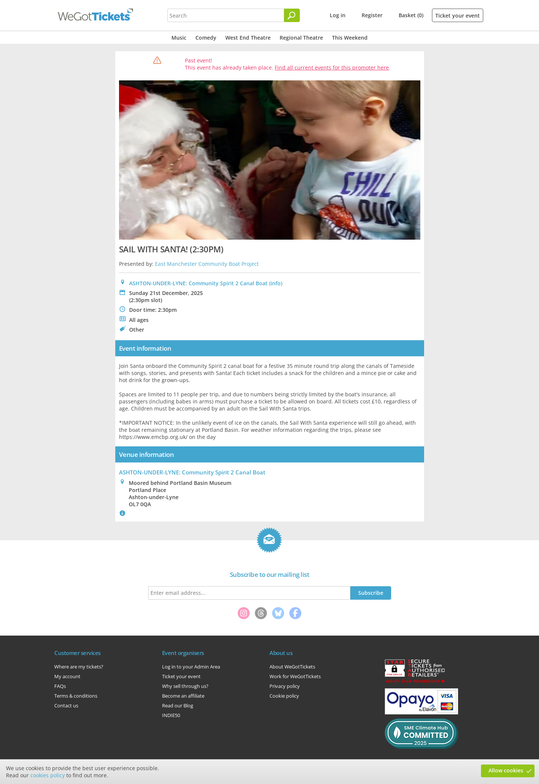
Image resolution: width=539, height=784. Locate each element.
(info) (275, 283)
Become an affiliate (183, 695)
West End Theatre (248, 37)
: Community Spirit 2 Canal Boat (192, 472)
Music (178, 37)
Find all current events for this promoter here (332, 67)
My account (67, 676)
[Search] (292, 15)
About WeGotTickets (292, 666)
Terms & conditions (75, 695)
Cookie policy (284, 695)
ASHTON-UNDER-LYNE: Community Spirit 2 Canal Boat (198, 283)
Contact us (66, 705)
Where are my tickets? (78, 666)
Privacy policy (285, 686)
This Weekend (350, 37)
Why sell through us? (185, 686)
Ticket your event (457, 15)
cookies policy (47, 775)
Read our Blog (177, 705)
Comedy (205, 37)
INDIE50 (171, 715)
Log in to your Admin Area (191, 666)
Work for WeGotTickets (295, 676)
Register (372, 15)
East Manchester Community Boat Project (207, 263)
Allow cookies (505, 770)
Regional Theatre (301, 37)
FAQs (60, 686)
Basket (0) (411, 15)
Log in (337, 15)
